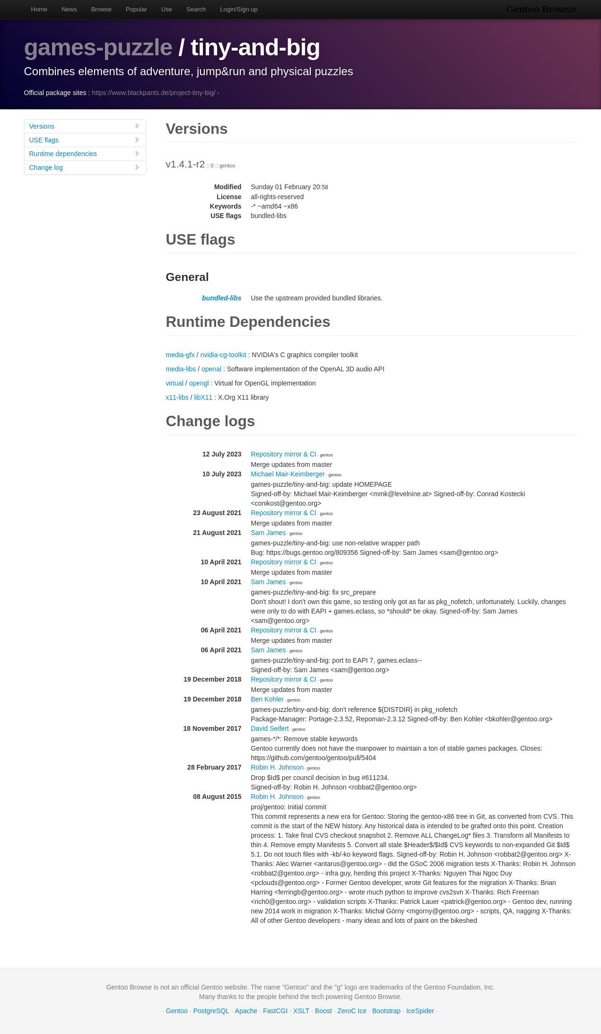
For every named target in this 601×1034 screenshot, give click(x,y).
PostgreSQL (211, 1010)
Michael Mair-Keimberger (288, 473)
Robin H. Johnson (277, 767)
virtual (174, 382)
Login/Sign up (239, 9)
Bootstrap (386, 1010)
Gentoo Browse (542, 9)
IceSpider (420, 1010)
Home (39, 9)
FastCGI (275, 1010)
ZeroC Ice (352, 1010)
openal (211, 368)
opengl (199, 382)
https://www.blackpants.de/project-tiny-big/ (153, 92)
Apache (246, 1010)
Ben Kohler (267, 698)
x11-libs (177, 397)
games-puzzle (99, 47)
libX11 (203, 397)
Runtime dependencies (84, 153)
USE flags (84, 139)
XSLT (301, 1010)
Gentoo (177, 1010)
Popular (136, 9)
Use (166, 9)
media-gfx (180, 354)
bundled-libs (221, 297)
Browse (101, 9)
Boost (323, 1010)
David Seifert (270, 728)
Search (196, 9)
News (69, 9)
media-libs (181, 368)
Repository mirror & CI (283, 453)
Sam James (268, 532)
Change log (84, 167)
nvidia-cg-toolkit (223, 354)
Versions (84, 126)
